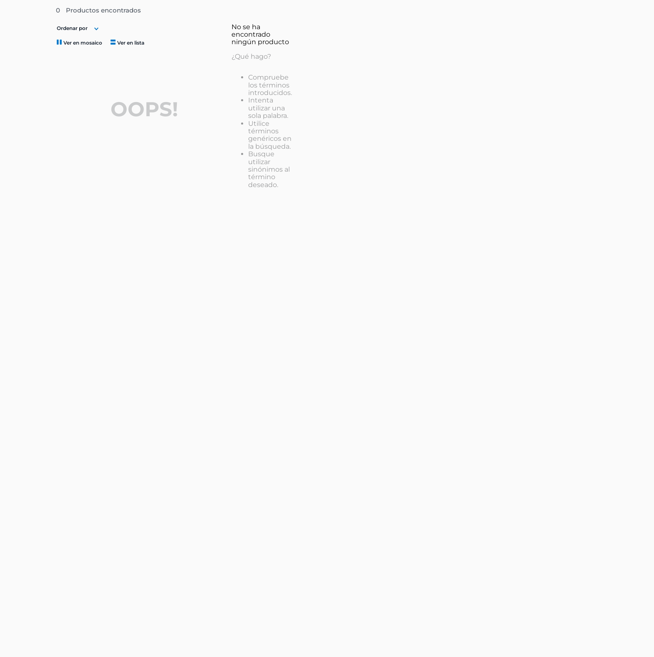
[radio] (79, 42)
